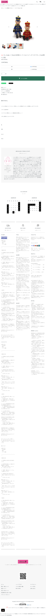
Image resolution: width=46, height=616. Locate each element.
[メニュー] (44, 2)
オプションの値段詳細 (5, 90)
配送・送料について (5, 586)
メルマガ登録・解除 (19, 586)
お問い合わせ (32, 588)
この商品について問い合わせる (7, 92)
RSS (16, 588)
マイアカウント (33, 584)
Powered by (23, 604)
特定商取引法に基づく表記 (6, 89)
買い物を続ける (4, 94)
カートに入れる (23, 78)
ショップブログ (19, 584)
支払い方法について (5, 590)
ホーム (2, 584)
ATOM (19, 588)
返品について (3, 87)
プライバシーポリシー (5, 594)
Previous (9, 27)
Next (37, 27)
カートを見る (32, 586)
